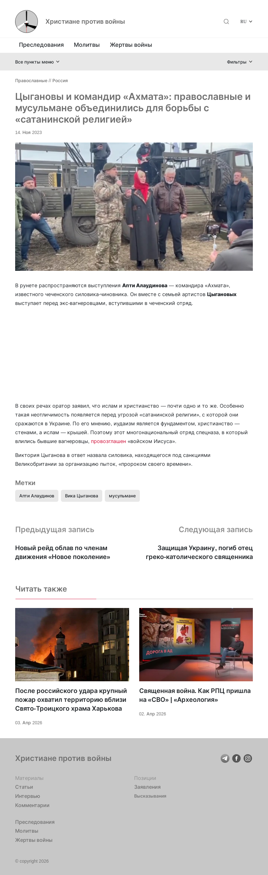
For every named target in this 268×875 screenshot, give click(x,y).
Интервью (27, 796)
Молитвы (87, 44)
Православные (31, 80)
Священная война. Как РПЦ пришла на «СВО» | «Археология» (195, 695)
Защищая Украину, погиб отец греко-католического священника (199, 552)
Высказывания (150, 796)
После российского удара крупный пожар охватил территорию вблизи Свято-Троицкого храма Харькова (71, 699)
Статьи (24, 787)
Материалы (29, 778)
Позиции (145, 778)
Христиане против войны (85, 21)
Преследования (41, 44)
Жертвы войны (131, 44)
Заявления (147, 787)
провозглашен (108, 441)
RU (244, 21)
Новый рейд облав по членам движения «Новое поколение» (62, 552)
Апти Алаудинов (36, 495)
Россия (60, 80)
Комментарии (32, 805)
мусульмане (122, 495)
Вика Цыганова (81, 495)
